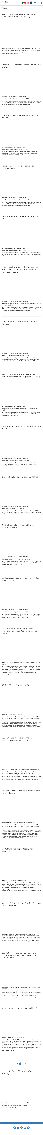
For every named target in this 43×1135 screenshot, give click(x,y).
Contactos (5, 1123)
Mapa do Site (16, 1123)
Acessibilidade (36, 1123)
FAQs (10, 1123)
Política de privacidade (26, 1123)
